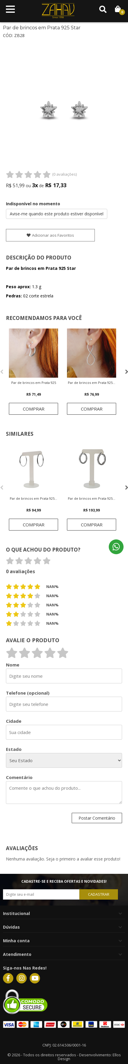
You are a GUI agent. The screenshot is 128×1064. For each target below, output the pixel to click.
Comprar (33, 409)
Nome (12, 665)
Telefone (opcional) (27, 693)
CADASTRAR (98, 894)
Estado (14, 749)
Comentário (19, 777)
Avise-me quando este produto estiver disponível (56, 214)
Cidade (13, 721)
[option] (33, 372)
